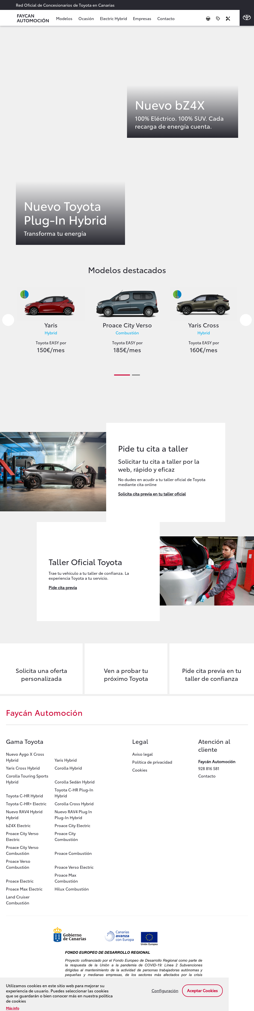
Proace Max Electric (24, 889)
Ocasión (86, 18)
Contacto (166, 18)
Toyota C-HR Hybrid (24, 795)
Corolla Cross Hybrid (74, 803)
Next (246, 320)
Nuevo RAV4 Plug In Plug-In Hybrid (73, 814)
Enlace (70, 139)
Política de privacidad (152, 762)
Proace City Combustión (66, 836)
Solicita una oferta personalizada (41, 674)
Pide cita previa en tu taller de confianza (211, 674)
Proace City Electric (72, 825)
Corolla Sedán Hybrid (75, 781)
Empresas (142, 18)
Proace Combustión (73, 853)
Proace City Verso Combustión (22, 850)
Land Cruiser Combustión (18, 899)
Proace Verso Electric (74, 867)
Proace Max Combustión (66, 878)
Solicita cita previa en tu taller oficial (152, 493)
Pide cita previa (63, 587)
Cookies (139, 770)
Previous (8, 320)
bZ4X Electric (18, 825)
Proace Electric (19, 881)
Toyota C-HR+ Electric (26, 803)
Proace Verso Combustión (18, 864)
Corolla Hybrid (68, 768)
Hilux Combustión (72, 889)
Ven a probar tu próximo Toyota (126, 674)
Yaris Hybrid (66, 760)
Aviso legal (142, 754)
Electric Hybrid (113, 18)
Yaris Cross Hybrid (23, 768)
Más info (12, 1008)
